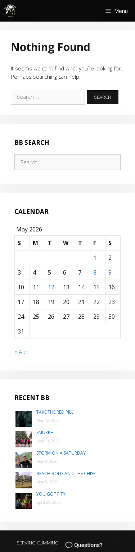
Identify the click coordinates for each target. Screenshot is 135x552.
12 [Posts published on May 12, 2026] (51, 287)
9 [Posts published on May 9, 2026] (110, 272)
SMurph (45, 432)
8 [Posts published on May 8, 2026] (94, 272)
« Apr (21, 352)
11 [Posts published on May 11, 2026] (36, 287)
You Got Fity (51, 494)
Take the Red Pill (54, 412)
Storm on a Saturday (61, 453)
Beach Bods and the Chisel (67, 473)
